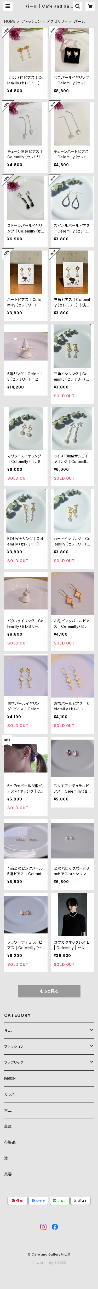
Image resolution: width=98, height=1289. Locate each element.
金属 (8, 1126)
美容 (8, 1174)
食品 (8, 1030)
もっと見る (49, 991)
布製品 (10, 1142)
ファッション (31, 21)
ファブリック (14, 1062)
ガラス (9, 1094)
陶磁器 (10, 1078)
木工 (8, 1110)
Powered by (49, 1263)
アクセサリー (57, 21)
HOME (10, 21)
